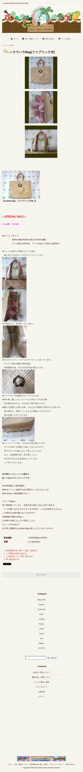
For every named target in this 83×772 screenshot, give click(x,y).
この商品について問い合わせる (19, 556)
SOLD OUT (41, 575)
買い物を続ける (12, 559)
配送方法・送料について (41, 677)
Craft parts (42, 609)
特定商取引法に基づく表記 (38, 764)
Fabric (41, 634)
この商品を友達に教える (16, 553)
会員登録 (41, 692)
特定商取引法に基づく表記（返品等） (22, 550)
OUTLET (41, 648)
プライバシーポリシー (56, 764)
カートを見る (64, 39)
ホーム (14, 39)
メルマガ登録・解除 (41, 682)
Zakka (41, 629)
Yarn (41, 638)
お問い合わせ (48, 39)
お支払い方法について (41, 672)
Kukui (41, 614)
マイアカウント (41, 687)
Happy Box (41, 600)
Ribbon (41, 643)
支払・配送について (30, 39)
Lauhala (11, 45)
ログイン (41, 697)
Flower (41, 624)
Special (41, 604)
